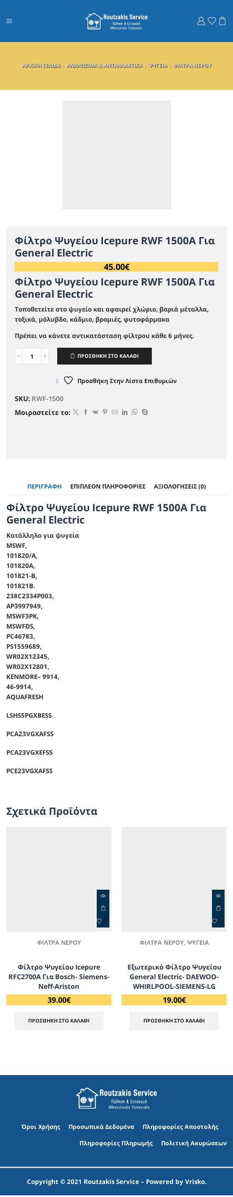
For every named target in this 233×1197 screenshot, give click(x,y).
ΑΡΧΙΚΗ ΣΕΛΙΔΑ (41, 65)
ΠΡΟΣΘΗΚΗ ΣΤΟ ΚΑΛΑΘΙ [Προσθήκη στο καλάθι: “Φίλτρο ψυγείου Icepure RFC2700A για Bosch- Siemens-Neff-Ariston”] (103, 908)
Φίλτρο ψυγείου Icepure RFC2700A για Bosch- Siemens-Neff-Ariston (58, 977)
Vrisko (195, 1183)
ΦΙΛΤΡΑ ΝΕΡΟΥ (192, 65)
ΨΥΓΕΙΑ (157, 65)
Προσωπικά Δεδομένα (101, 1128)
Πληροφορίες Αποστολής (180, 1128)
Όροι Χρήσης (40, 1128)
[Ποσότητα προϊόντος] (31, 357)
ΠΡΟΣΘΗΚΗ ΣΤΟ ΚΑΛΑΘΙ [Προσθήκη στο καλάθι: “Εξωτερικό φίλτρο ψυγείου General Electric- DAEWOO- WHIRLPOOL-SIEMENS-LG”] (218, 908)
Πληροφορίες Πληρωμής (116, 1144)
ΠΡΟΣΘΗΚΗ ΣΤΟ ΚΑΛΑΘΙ (108, 356)
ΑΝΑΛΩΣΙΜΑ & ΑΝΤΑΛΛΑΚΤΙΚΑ (104, 65)
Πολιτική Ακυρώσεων (194, 1144)
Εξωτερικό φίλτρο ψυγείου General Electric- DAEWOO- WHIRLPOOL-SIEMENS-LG (174, 977)
